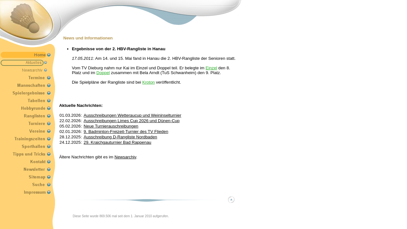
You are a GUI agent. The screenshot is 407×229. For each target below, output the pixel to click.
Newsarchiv (125, 157)
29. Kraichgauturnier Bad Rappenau (117, 142)
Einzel (211, 68)
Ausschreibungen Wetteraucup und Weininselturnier (132, 115)
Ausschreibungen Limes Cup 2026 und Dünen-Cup (132, 120)
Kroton (148, 82)
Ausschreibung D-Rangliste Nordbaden (120, 137)
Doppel (103, 72)
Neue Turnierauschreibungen (111, 126)
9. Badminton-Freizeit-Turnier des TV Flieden (126, 131)
